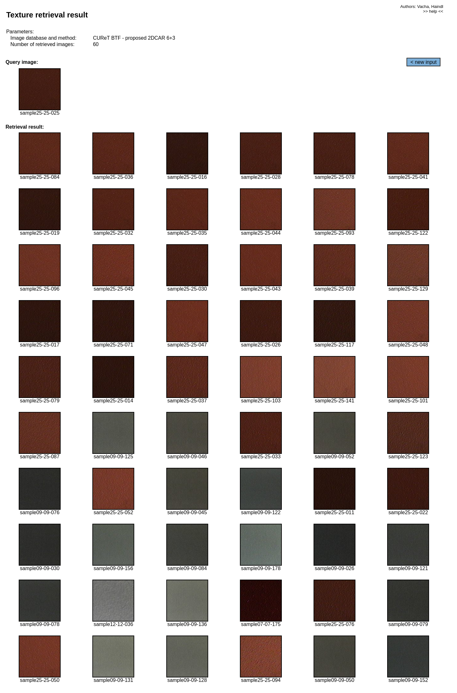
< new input (423, 62)
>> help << (433, 11)
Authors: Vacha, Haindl (421, 6)
